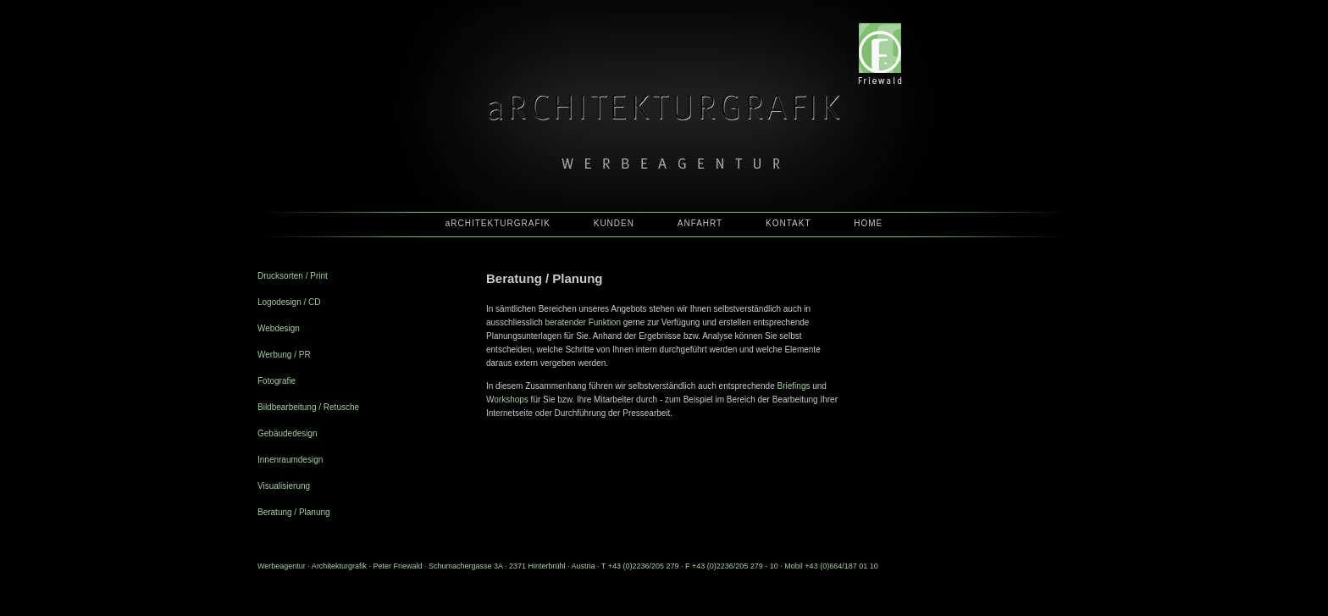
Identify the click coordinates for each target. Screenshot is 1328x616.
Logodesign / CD (289, 302)
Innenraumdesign (290, 459)
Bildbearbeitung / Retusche (308, 407)
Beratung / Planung (293, 512)
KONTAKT (788, 223)
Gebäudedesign (287, 433)
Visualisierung (283, 486)
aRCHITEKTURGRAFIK (498, 223)
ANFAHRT (700, 223)
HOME (868, 223)
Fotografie (276, 381)
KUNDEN (614, 223)
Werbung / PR (284, 354)
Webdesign (278, 328)
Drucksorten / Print (292, 275)
